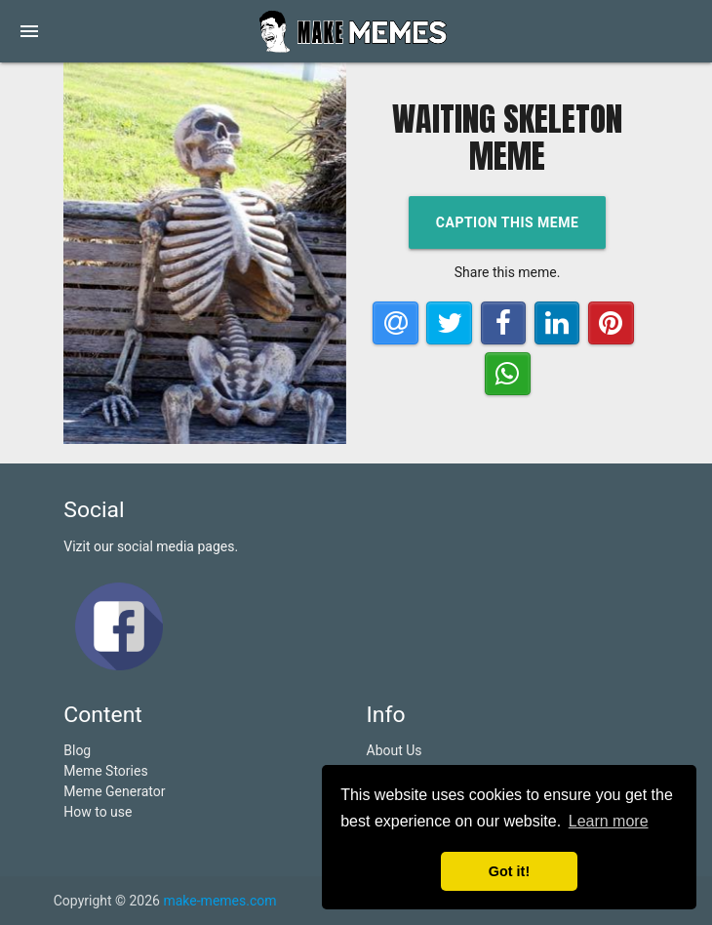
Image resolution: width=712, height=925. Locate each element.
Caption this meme (507, 222)
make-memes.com (219, 900)
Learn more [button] (609, 821)
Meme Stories (105, 771)
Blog (77, 750)
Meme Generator (114, 791)
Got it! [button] (509, 871)
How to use (97, 812)
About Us (394, 750)
